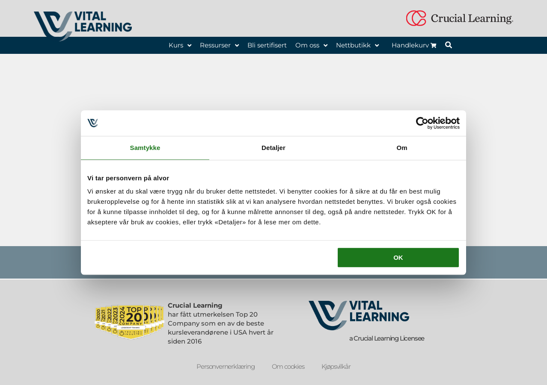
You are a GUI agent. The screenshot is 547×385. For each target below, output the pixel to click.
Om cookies (288, 366)
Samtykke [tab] (145, 147)
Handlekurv (414, 45)
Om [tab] (401, 147)
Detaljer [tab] (273, 147)
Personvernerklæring (225, 366)
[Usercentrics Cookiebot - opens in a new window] (422, 123)
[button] (449, 46)
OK (398, 257)
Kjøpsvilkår (336, 366)
